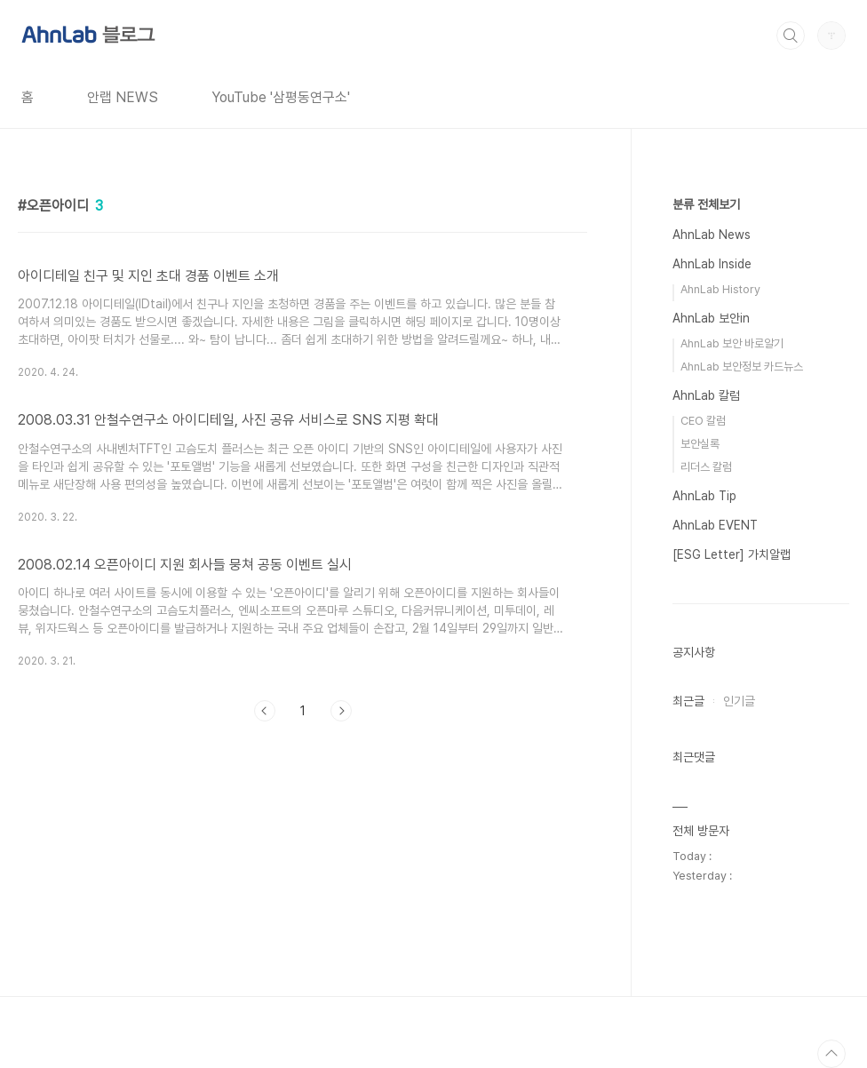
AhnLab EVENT (715, 525)
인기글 (739, 701)
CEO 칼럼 (703, 420)
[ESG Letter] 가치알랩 (731, 554)
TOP (831, 1054)
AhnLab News (711, 234)
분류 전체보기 (706, 204)
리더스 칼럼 (706, 467)
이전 (264, 710)
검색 (790, 35)
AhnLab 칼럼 (706, 395)
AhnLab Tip (704, 496)
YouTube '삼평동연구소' (280, 97)
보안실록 (700, 443)
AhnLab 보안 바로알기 (731, 343)
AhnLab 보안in (711, 318)
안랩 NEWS (122, 97)
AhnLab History (720, 289)
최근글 (688, 701)
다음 (341, 710)
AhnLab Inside (712, 264)
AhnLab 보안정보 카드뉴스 (741, 366)
